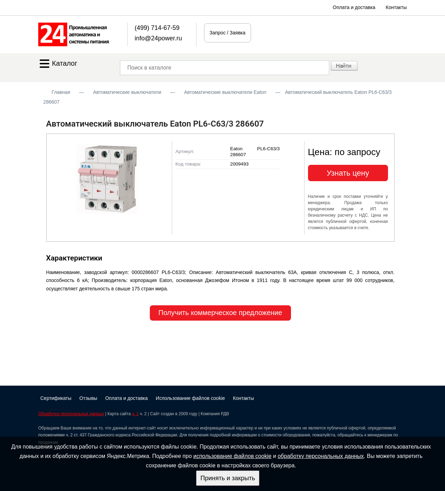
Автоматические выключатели (127, 92)
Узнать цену (348, 173)
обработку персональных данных (321, 456)
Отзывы (88, 398)
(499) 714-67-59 (157, 27)
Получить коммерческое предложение (220, 312)
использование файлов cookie (232, 456)
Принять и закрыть (227, 478)
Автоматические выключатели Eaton (225, 92)
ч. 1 (135, 413)
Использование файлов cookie (190, 398)
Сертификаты (55, 398)
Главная (61, 92)
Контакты (396, 7)
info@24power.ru (158, 38)
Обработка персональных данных (71, 413)
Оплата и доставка (354, 7)
